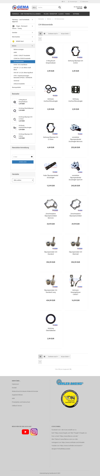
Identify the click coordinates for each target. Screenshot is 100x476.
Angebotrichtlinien (17, 395)
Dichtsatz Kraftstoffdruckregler (51, 100)
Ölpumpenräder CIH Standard (50, 253)
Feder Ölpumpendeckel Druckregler (50, 176)
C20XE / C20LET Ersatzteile (22, 55)
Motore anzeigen (19, 49)
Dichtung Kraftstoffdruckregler (76, 100)
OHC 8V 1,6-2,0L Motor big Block (23, 72)
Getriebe (76, 14)
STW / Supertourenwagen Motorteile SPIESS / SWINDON (23, 76)
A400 (15, 52)
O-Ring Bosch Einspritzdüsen (51, 62)
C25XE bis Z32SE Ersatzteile (22, 58)
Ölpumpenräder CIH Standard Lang (50, 291)
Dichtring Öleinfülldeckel (50, 329)
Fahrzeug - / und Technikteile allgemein (26, 14)
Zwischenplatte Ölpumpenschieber (75, 215)
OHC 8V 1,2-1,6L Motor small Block (22, 68)
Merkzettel (84, 1)
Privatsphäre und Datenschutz (21, 402)
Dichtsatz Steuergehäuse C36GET (75, 292)
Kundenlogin (72, 1)
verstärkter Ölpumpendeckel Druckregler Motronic (75, 139)
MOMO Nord (17, 41)
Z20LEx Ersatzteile (19, 84)
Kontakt (14, 387)
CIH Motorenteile (19, 61)
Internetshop (43, 473)
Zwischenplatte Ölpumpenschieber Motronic (51, 216)
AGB (13, 398)
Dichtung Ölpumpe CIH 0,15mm (50, 138)
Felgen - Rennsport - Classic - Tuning (57, 14)
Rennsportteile (16, 87)
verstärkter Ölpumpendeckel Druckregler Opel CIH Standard (75, 178)
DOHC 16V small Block (20, 64)
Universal (16, 80)
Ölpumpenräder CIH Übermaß (75, 253)
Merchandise (16, 37)
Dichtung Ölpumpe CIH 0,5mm (75, 62)
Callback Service (17, 405)
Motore (14, 46)
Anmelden (23, 162)
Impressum (15, 384)
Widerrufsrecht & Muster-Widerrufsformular (25, 391)
